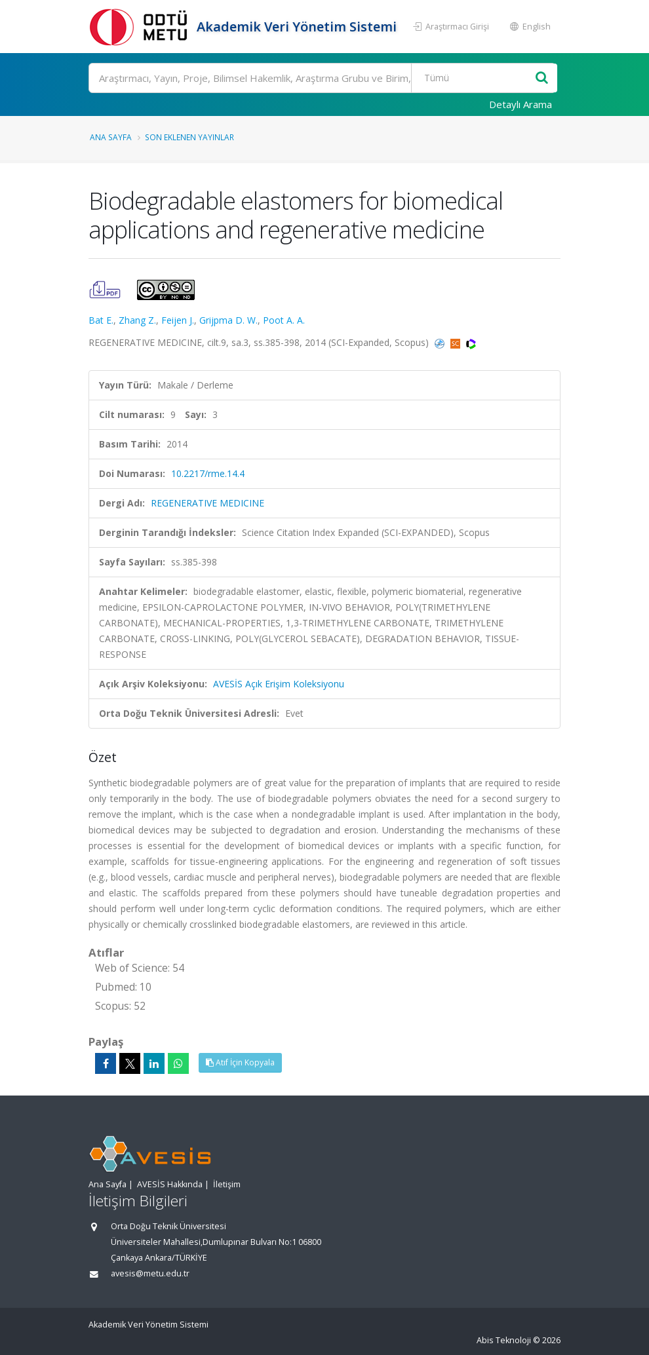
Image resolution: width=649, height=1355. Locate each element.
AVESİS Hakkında (170, 1184)
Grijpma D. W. (228, 320)
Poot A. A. (284, 320)
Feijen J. (177, 320)
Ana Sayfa (111, 137)
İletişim (227, 1184)
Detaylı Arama (520, 104)
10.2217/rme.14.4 (208, 473)
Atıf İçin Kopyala (240, 1062)
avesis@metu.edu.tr (150, 1273)
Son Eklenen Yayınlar (189, 137)
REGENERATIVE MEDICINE (207, 503)
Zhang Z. (137, 320)
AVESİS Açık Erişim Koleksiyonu (278, 684)
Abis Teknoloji (504, 1340)
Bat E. (100, 320)
